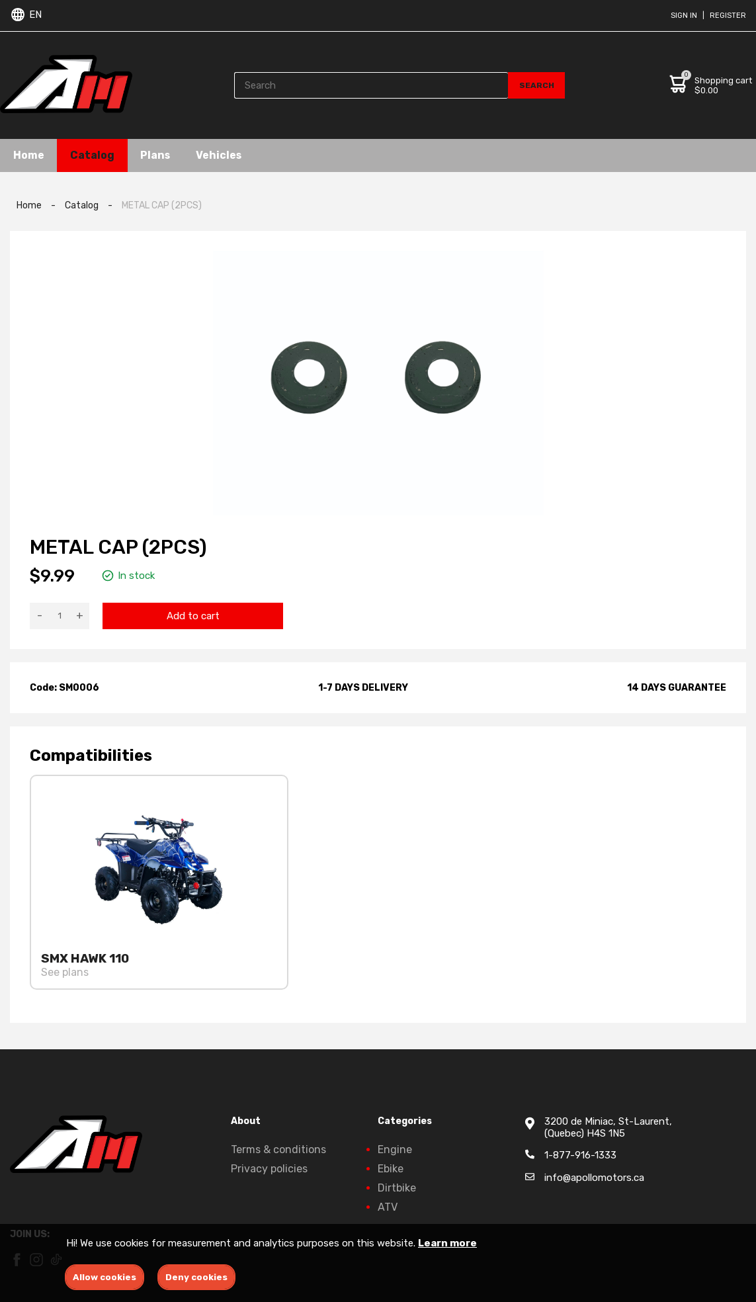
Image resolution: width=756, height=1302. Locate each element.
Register (728, 15)
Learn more (447, 1243)
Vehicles (221, 155)
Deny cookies (196, 1277)
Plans (157, 155)
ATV (388, 1207)
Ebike (390, 1168)
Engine (395, 1149)
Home (28, 155)
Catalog (93, 155)
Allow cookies (104, 1277)
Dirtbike (397, 1188)
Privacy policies (269, 1168)
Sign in (684, 15)
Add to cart (193, 616)
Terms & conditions (278, 1149)
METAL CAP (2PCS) (162, 205)
